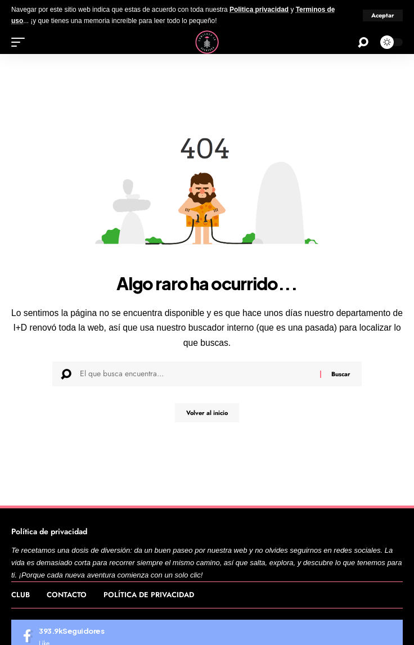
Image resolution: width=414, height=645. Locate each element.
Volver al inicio (207, 412)
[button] (383, 15)
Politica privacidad (259, 9)
